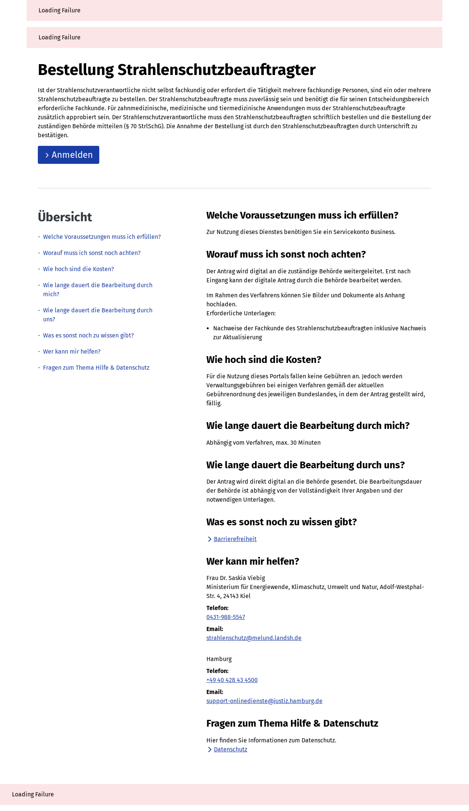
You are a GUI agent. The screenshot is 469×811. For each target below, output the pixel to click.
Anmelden (68, 155)
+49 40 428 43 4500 (232, 680)
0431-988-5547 (225, 617)
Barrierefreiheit (231, 539)
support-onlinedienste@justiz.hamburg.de (264, 701)
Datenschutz (226, 749)
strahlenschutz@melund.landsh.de (254, 638)
